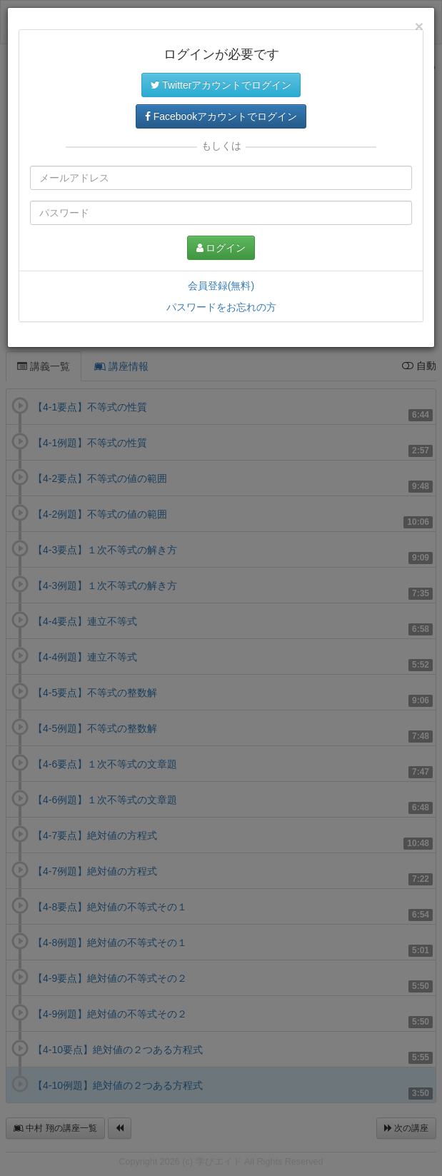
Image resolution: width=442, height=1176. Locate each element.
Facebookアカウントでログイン (221, 116)
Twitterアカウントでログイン (221, 85)
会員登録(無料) (221, 285)
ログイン (221, 247)
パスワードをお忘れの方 (221, 307)
